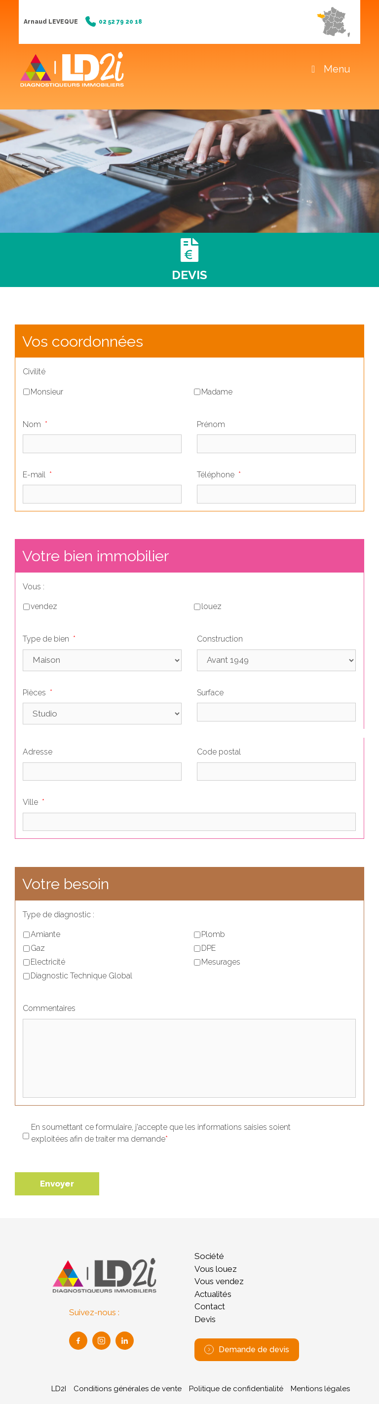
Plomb (213, 934)
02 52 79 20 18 (113, 21)
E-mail (37, 474)
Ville (33, 802)
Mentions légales (320, 1388)
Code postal (219, 751)
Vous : (33, 586)
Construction (220, 639)
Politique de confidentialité (236, 1388)
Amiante (45, 934)
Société (209, 1256)
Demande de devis (246, 1350)
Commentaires (49, 1008)
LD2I (58, 1388)
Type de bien (49, 639)
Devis (205, 1319)
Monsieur (47, 391)
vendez (44, 606)
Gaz (38, 948)
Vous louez (215, 1269)
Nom (35, 424)
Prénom (211, 424)
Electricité (48, 962)
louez (211, 606)
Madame (216, 391)
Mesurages (220, 962)
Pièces (37, 692)
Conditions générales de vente (128, 1388)
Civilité (34, 371)
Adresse (37, 751)
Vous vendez (219, 1281)
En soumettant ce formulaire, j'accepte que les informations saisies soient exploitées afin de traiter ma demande (161, 1133)
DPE (208, 948)
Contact (209, 1306)
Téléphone (219, 474)
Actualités (212, 1294)
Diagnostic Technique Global (81, 975)
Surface (210, 692)
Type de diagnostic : (58, 914)
